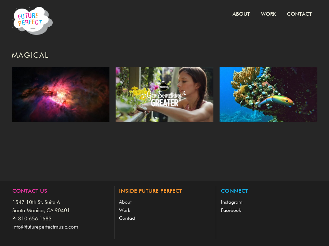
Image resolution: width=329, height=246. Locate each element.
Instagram (231, 202)
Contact (299, 14)
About (241, 14)
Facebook (231, 210)
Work (268, 14)
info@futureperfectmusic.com (45, 227)
